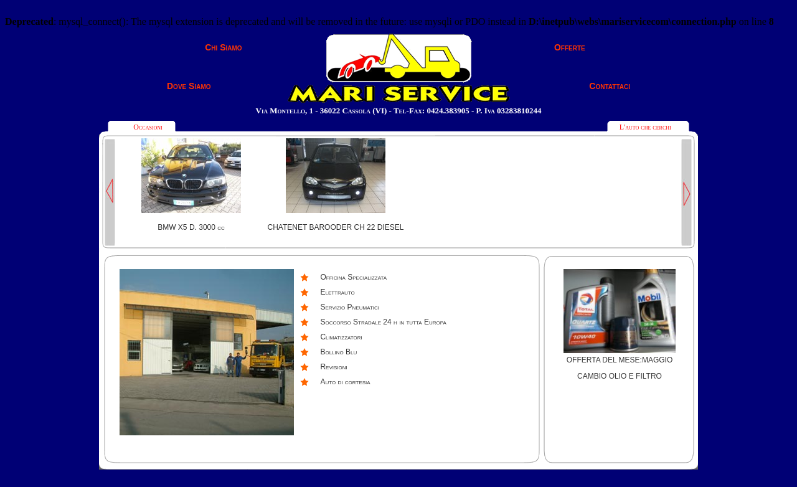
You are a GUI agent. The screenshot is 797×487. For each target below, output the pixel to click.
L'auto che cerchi (645, 127)
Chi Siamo (223, 47)
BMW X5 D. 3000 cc (191, 227)
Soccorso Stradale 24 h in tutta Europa (383, 322)
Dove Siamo (189, 86)
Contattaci (609, 86)
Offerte (569, 47)
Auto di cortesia (345, 381)
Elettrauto (337, 292)
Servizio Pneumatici (349, 307)
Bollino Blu (338, 352)
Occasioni (147, 127)
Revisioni (333, 366)
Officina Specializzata (353, 277)
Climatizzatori (341, 337)
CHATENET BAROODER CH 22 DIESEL (336, 227)
